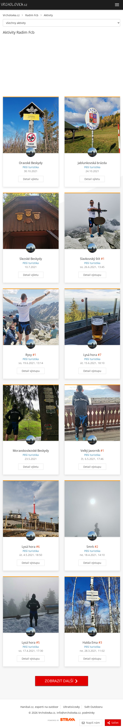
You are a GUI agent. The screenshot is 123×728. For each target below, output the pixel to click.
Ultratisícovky (71, 707)
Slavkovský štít (90, 259)
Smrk (90, 547)
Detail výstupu (92, 275)
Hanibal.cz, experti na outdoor (39, 707)
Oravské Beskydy (30, 163)
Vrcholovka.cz (11, 15)
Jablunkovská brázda (92, 163)
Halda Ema (90, 642)
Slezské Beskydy (30, 259)
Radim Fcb (31, 15)
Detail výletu (31, 179)
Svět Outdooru (93, 707)
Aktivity (48, 15)
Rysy (28, 355)
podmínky (88, 712)
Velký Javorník (90, 451)
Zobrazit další (61, 680)
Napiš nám (91, 722)
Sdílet (113, 722)
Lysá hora (90, 355)
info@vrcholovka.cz (69, 712)
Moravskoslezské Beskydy (31, 451)
